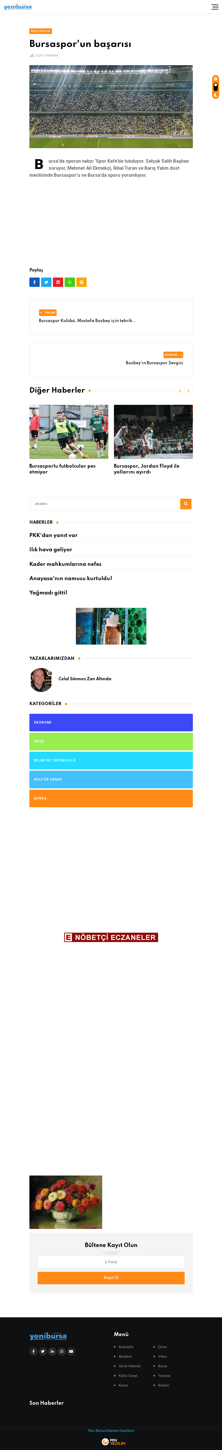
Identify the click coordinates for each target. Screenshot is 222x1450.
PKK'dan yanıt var (53, 535)
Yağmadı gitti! (48, 593)
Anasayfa (126, 1347)
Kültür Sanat (128, 1376)
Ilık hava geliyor (50, 549)
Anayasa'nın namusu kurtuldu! (70, 578)
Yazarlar (164, 1376)
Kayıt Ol (111, 1278)
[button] (180, 391)
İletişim (163, 1385)
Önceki (47, 312)
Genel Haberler (130, 1366)
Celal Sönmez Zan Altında (84, 679)
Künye (123, 1385)
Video (162, 1356)
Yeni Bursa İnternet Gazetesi (111, 1430)
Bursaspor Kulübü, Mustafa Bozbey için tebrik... (87, 321)
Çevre (162, 1347)
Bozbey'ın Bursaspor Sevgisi (154, 363)
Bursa (162, 1366)
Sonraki (173, 355)
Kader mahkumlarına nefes (65, 564)
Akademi (125, 1356)
